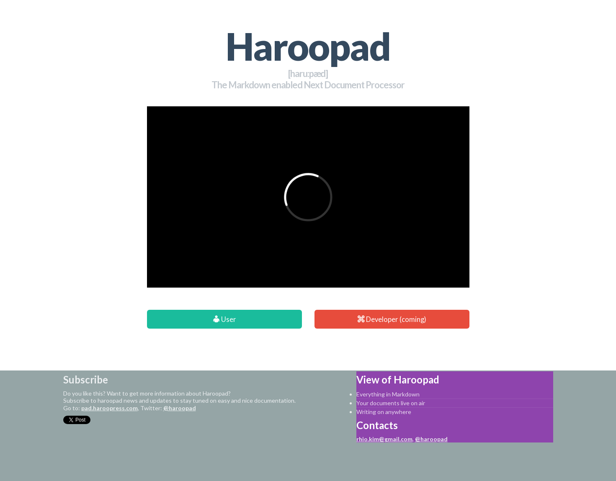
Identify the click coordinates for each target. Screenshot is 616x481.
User (224, 319)
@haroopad (179, 408)
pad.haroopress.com (109, 408)
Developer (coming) (392, 319)
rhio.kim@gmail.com (384, 438)
